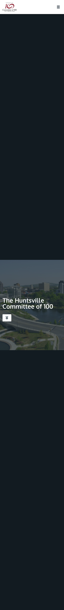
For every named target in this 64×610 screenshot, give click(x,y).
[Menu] (58, 7)
